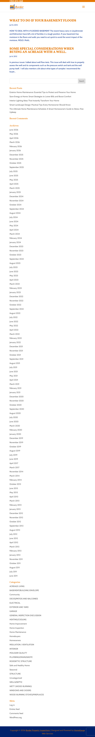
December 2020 (17, 396)
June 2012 (14, 538)
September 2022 (17, 309)
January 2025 (15, 192)
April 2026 (14, 138)
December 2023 (16, 246)
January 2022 (15, 342)
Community (15, 594)
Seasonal (13, 669)
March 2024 (15, 234)
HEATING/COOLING (18, 619)
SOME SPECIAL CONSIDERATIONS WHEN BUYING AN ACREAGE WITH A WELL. (42, 50)
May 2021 (14, 376)
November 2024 (17, 200)
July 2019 (13, 455)
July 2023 (14, 267)
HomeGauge (79, 730)
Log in (12, 705)
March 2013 (14, 501)
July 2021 (13, 367)
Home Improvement (18, 624)
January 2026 (15, 150)
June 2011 (14, 576)
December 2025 (16, 155)
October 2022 (15, 305)
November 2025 (16, 159)
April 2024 (14, 230)
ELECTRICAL (15, 603)
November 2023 (16, 250)
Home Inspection (17, 628)
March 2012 (14, 546)
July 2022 (13, 317)
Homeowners (15, 640)
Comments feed (16, 713)
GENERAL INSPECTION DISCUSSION (25, 615)
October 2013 (15, 484)
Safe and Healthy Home (20, 665)
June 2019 (14, 459)
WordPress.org (16, 717)
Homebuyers (15, 636)
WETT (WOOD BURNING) (21, 686)
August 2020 (15, 413)
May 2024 (14, 225)
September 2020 (17, 409)
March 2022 (15, 334)
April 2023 (14, 280)
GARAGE (13, 611)
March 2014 (15, 476)
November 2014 (16, 471)
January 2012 (15, 555)
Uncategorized (16, 678)
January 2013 (15, 509)
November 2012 (16, 517)
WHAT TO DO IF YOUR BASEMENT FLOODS (43, 20)
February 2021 (15, 388)
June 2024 (14, 221)
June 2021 (14, 371)
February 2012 (15, 551)
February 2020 (16, 430)
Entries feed (15, 709)
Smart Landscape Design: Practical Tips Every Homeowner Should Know (40, 105)
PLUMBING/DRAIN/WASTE (21, 657)
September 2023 (17, 259)
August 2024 (15, 213)
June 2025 (14, 175)
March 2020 (15, 426)
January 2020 (15, 434)
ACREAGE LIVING (17, 586)
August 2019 (15, 451)
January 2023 (15, 292)
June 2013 (14, 488)
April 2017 (14, 463)
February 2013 (16, 505)
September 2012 (16, 526)
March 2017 (14, 467)
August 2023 (15, 263)
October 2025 (15, 163)
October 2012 (15, 521)
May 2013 (14, 492)
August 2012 (15, 530)
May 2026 (14, 134)
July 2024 (14, 217)
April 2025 (14, 184)
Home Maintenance (18, 632)
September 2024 (17, 209)
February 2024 (16, 238)
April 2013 (14, 496)
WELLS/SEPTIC (16, 682)
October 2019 (15, 446)
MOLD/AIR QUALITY (18, 653)
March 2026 (15, 142)
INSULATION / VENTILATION (22, 644)
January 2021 (15, 392)
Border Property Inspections (38, 730)
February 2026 (16, 146)
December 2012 (16, 513)
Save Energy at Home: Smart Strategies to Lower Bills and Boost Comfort (40, 96)
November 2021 (16, 351)
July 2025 (14, 171)
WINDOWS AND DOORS (20, 690)
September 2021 (16, 359)
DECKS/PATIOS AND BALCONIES (24, 598)
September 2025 (17, 167)
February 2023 (16, 288)
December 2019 (16, 438)
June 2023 (14, 271)
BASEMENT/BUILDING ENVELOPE (24, 590)
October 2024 (15, 205)
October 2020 (16, 405)
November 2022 (16, 300)
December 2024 (16, 196)
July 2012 (13, 534)
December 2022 (16, 296)
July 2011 (13, 571)
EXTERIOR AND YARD (19, 607)
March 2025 (15, 188)
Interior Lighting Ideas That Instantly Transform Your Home (34, 100)
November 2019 (16, 442)
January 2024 (15, 242)
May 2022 (14, 325)
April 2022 (14, 330)
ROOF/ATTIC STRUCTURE (21, 661)
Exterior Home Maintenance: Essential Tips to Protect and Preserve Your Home (43, 92)
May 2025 (14, 180)
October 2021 (15, 355)
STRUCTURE (15, 674)
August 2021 (15, 363)
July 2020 (14, 417)
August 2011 (15, 567)
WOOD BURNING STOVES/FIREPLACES (27, 694)
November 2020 (17, 401)
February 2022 (16, 338)
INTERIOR (14, 649)
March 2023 (15, 284)
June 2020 (14, 421)
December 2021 (16, 346)
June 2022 (14, 321)
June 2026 (14, 130)
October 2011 (15, 563)
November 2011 (16, 559)
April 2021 (14, 380)
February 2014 (16, 480)
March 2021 (14, 384)
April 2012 (14, 542)
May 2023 (14, 275)
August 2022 (15, 313)
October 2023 (15, 255)
